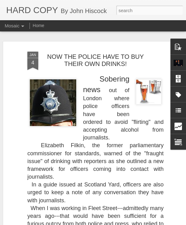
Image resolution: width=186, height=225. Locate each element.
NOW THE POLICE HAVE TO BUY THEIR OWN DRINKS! (95, 54)
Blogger (112, 221)
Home (38, 25)
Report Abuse (130, 221)
